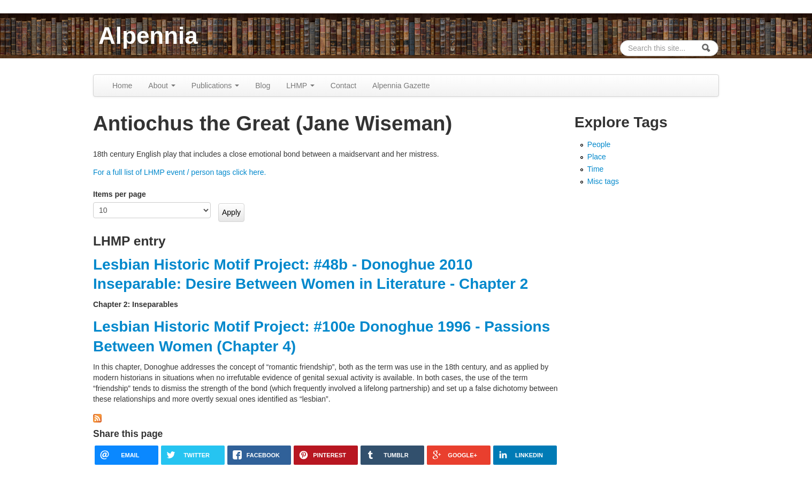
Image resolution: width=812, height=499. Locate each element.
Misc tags (603, 181)
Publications (215, 85)
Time (595, 169)
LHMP (300, 85)
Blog (262, 85)
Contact (343, 85)
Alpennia (148, 35)
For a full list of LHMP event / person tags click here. (179, 172)
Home (122, 85)
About (161, 85)
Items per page (119, 194)
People (599, 144)
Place (596, 156)
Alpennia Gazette (401, 85)
